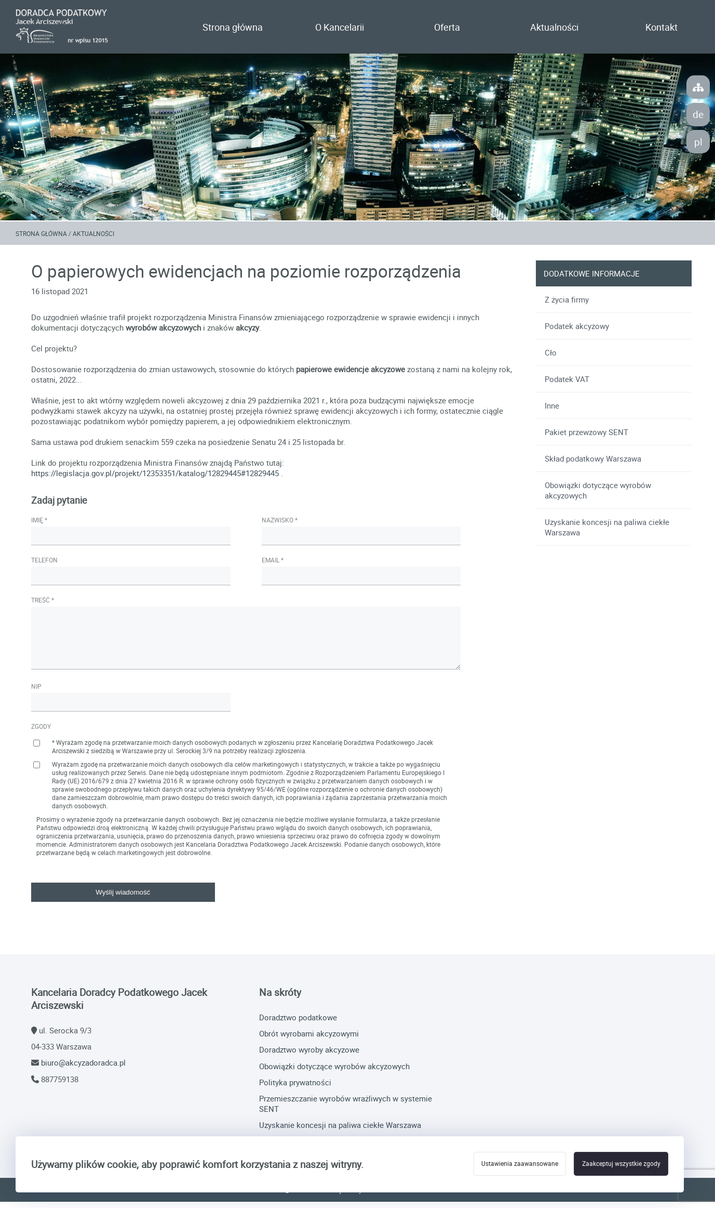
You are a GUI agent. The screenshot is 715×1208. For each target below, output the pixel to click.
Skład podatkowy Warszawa (592, 464)
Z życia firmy (566, 305)
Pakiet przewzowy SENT (585, 438)
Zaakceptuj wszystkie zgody (618, 1164)
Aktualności (554, 27)
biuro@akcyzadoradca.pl (83, 1069)
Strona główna (233, 27)
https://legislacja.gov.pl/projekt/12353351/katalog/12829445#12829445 (156, 480)
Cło (550, 358)
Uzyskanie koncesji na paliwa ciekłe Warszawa (606, 533)
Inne (551, 411)
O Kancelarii (339, 27)
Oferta (447, 27)
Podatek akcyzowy (576, 332)
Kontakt (661, 27)
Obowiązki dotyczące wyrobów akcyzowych (597, 496)
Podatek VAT (566, 385)
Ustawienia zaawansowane (512, 1164)
